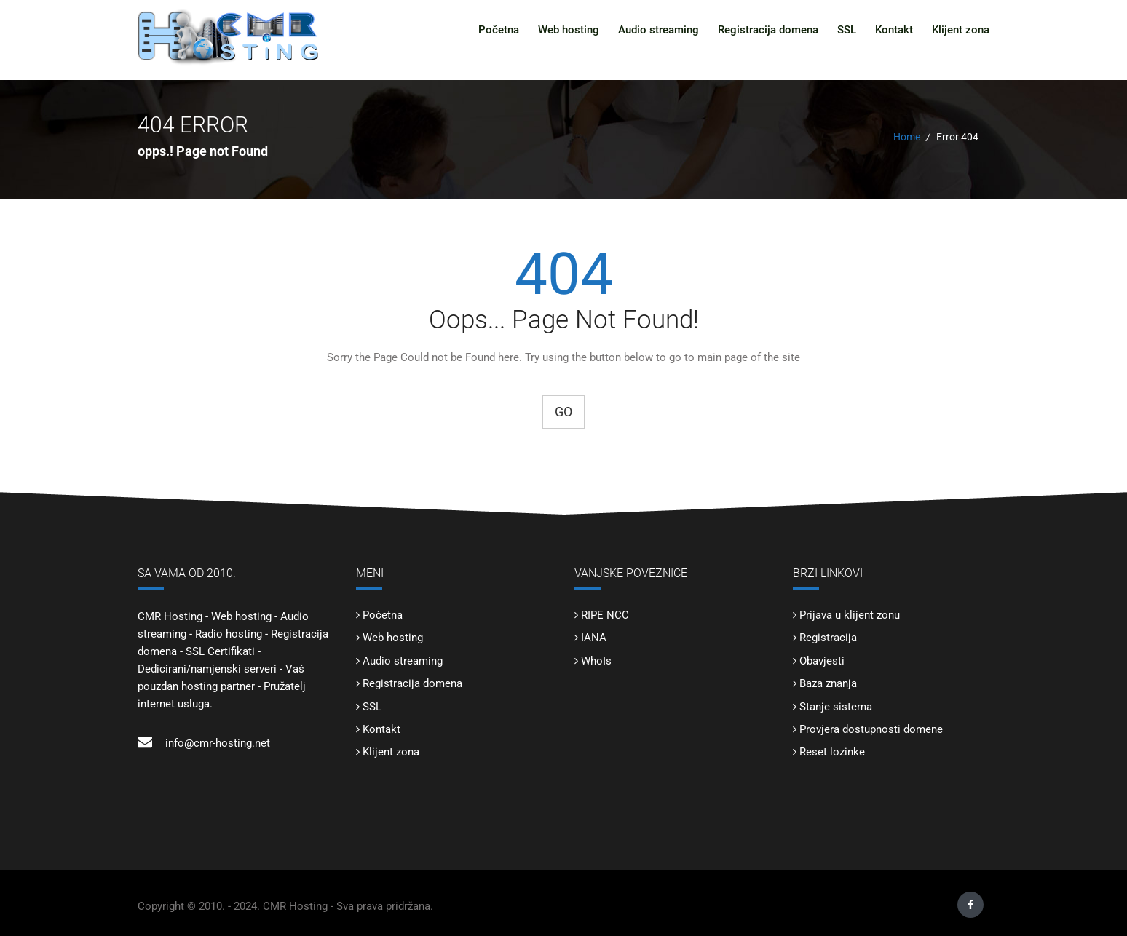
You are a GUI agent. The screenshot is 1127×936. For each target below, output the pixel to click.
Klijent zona (960, 29)
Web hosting (568, 29)
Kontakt (894, 29)
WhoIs (596, 660)
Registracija (828, 637)
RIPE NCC (605, 615)
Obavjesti (822, 660)
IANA (593, 637)
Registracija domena (768, 29)
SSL (846, 29)
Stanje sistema (835, 706)
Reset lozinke (832, 751)
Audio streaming (658, 29)
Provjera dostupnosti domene (871, 729)
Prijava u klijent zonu (849, 615)
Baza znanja (828, 683)
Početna (498, 29)
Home (906, 137)
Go (563, 411)
